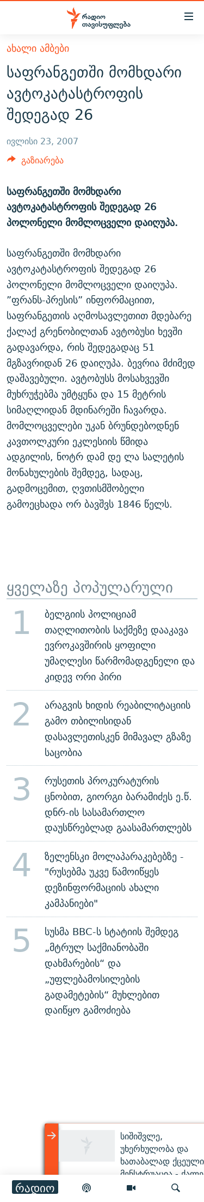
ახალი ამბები (38, 48)
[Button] (35, 163)
